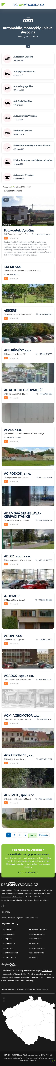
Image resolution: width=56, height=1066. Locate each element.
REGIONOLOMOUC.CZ (37, 948)
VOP (47, 1055)
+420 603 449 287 (12, 437)
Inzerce (3, 918)
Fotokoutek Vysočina (19, 230)
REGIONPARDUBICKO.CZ (38, 929)
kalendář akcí (6, 897)
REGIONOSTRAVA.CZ (36, 953)
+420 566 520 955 (44, 354)
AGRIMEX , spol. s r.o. (19, 795)
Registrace (19, 918)
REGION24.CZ (34, 958)
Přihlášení (11, 918)
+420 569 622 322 (44, 520)
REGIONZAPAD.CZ (8, 934)
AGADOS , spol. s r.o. (19, 676)
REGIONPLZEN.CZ (8, 929)
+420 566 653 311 (44, 679)
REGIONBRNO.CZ (35, 939)
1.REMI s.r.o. (12, 267)
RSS (36, 918)
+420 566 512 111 (44, 719)
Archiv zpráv (29, 918)
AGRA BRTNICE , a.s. (18, 755)
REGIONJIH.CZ (6, 939)
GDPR (43, 1055)
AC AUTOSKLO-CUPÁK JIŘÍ (23, 390)
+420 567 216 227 (44, 759)
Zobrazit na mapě (13, 191)
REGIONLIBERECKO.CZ (9, 953)
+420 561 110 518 (44, 477)
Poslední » (43, 835)
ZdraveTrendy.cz (42, 989)
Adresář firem (32, 36)
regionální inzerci (21, 900)
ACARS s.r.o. (13, 430)
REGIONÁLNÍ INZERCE (28, 872)
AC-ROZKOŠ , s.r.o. (17, 473)
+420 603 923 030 (43, 600)
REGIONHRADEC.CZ (8, 958)
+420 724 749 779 (44, 314)
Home (20, 36)
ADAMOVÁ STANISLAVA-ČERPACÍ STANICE (22, 514)
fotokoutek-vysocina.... (42, 234)
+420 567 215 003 (44, 394)
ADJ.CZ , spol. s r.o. (17, 556)
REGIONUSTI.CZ (7, 948)
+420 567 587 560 (44, 560)
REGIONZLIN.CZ (34, 943)
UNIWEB (4, 977)
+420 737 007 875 (44, 640)
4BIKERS (10, 310)
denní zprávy (10, 893)
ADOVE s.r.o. (13, 636)
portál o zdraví (19, 989)
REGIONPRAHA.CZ (8, 943)
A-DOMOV (12, 596)
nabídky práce (16, 897)
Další (33, 836)
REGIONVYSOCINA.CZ (37, 934)
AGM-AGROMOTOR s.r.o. (22, 715)
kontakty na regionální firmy (40, 893)
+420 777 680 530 (43, 799)
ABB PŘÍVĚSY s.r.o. (17, 350)
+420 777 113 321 (11, 274)
